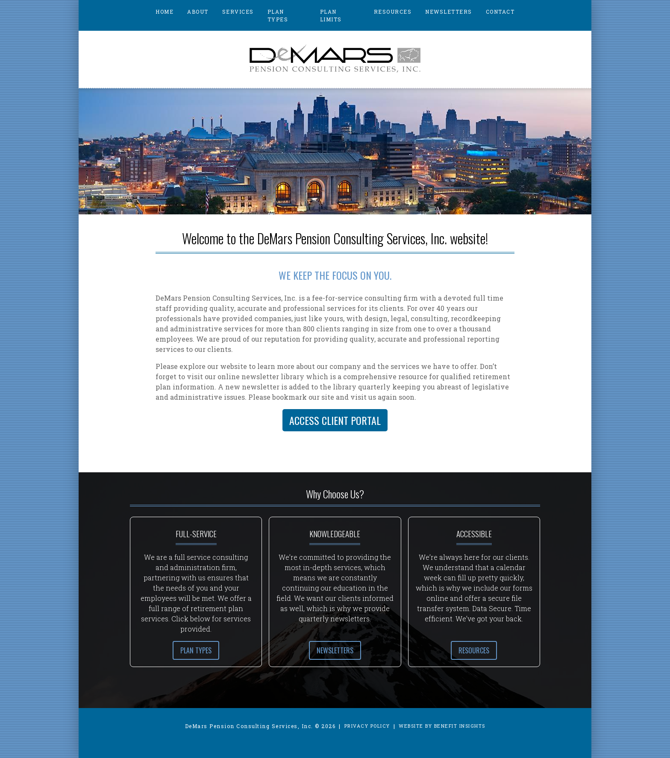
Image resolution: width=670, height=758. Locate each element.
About (198, 11)
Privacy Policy (367, 726)
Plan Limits (331, 15)
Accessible (474, 533)
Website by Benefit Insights (442, 726)
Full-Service (196, 533)
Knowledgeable (334, 533)
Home (164, 11)
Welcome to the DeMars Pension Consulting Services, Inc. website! (335, 238)
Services (238, 11)
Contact (500, 11)
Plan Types (277, 15)
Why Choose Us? (335, 493)
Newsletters (448, 11)
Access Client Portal (335, 420)
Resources (393, 11)
